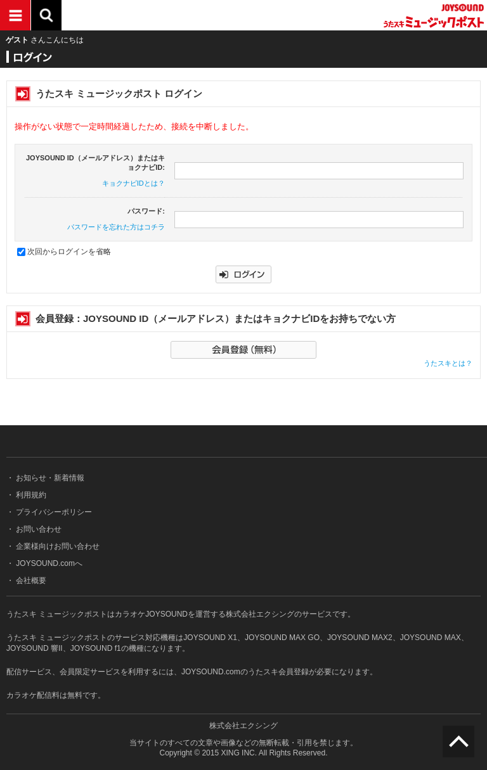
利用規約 (30, 495)
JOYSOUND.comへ (48, 563)
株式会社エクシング (243, 725)
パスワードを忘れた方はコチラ (116, 227)
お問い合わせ (38, 529)
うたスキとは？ (448, 363)
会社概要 (30, 580)
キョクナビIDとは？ (133, 183)
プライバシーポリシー (53, 512)
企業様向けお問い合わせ (57, 546)
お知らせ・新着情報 (49, 477)
